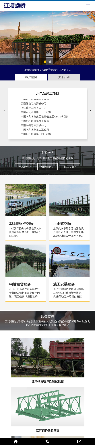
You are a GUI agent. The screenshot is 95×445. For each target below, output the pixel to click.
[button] (45, 61)
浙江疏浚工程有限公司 (33, 108)
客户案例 (31, 77)
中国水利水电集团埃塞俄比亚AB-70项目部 (45, 117)
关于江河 (64, 77)
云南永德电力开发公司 (33, 126)
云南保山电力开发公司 (33, 104)
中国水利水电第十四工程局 (36, 134)
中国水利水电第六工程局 (35, 121)
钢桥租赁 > (47, 166)
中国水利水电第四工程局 (35, 100)
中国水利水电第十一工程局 (36, 113)
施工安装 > (70, 166)
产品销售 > (25, 166)
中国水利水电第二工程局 (35, 130)
